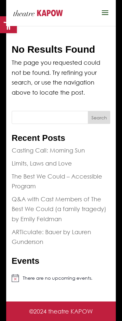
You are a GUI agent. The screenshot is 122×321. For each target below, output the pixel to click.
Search (99, 117)
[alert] (61, 278)
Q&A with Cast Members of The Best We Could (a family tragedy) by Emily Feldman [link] (59, 208)
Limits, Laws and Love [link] (42, 163)
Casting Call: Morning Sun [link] (48, 150)
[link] (38, 12)
